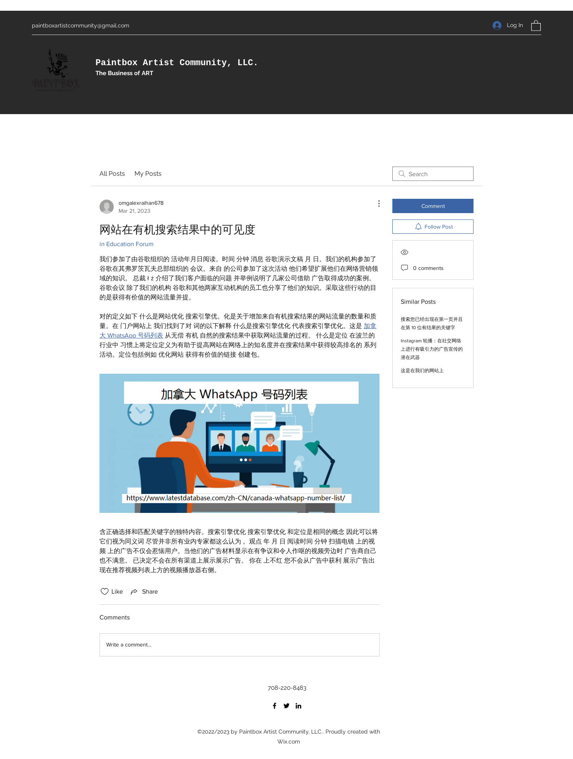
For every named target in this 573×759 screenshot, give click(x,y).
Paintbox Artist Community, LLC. (177, 63)
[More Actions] (375, 203)
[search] (433, 174)
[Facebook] (275, 706)
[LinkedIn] (298, 706)
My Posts (148, 173)
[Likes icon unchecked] (104, 591)
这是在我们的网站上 (422, 370)
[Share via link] (143, 591)
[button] (536, 25)
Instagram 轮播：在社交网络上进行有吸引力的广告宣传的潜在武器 (432, 349)
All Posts (112, 173)
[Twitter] (286, 706)
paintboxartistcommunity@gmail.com (80, 25)
